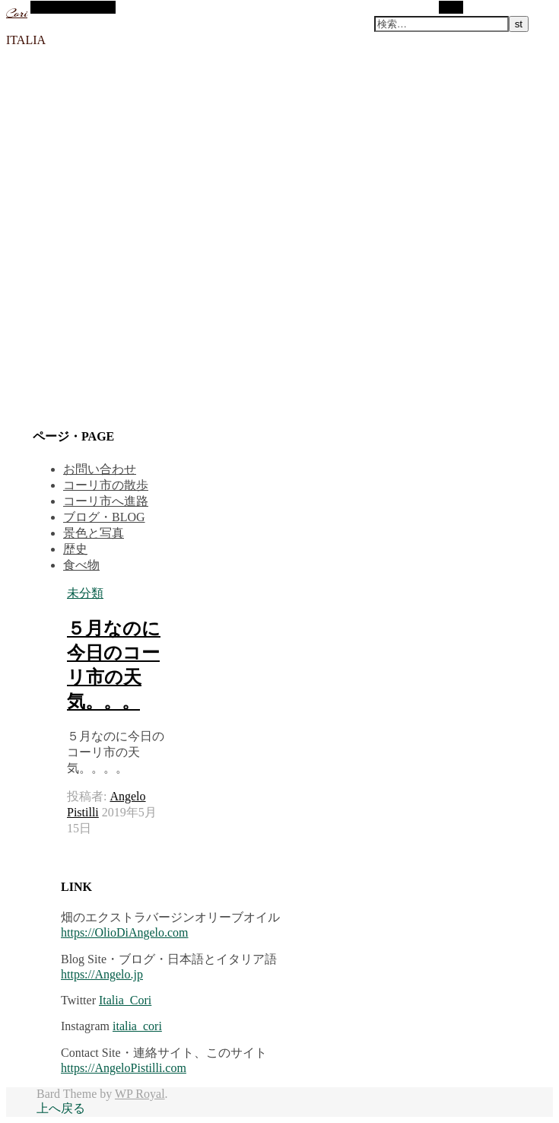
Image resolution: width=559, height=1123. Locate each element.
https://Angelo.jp (102, 974)
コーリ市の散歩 (105, 485)
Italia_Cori (125, 1000)
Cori (16, 13)
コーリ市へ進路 (105, 501)
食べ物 (81, 564)
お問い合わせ (99, 469)
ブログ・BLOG (104, 517)
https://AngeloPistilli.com (123, 1067)
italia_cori (137, 1026)
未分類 (85, 593)
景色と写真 (93, 533)
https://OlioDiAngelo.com (125, 932)
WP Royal (140, 1093)
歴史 (75, 548)
